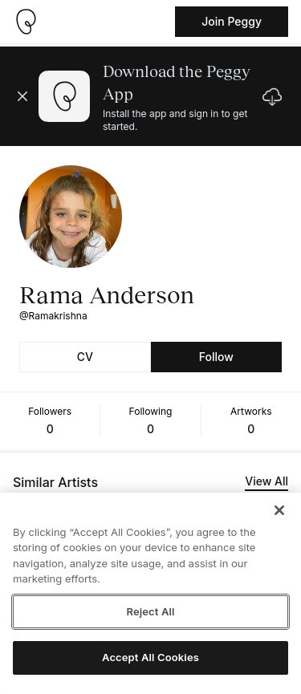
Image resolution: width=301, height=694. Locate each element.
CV (85, 356)
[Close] (279, 510)
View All (266, 481)
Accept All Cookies (150, 657)
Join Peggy (231, 21)
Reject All (150, 611)
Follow (216, 356)
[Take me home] (26, 21)
